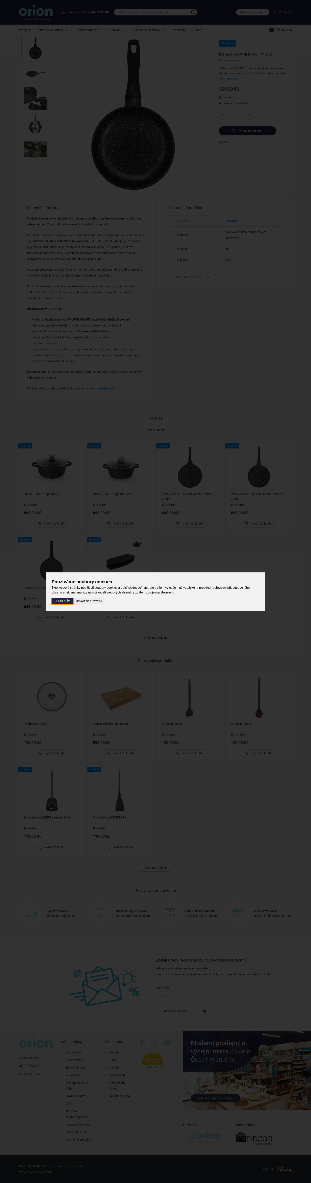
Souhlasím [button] (62, 601)
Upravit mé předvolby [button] (89, 601)
